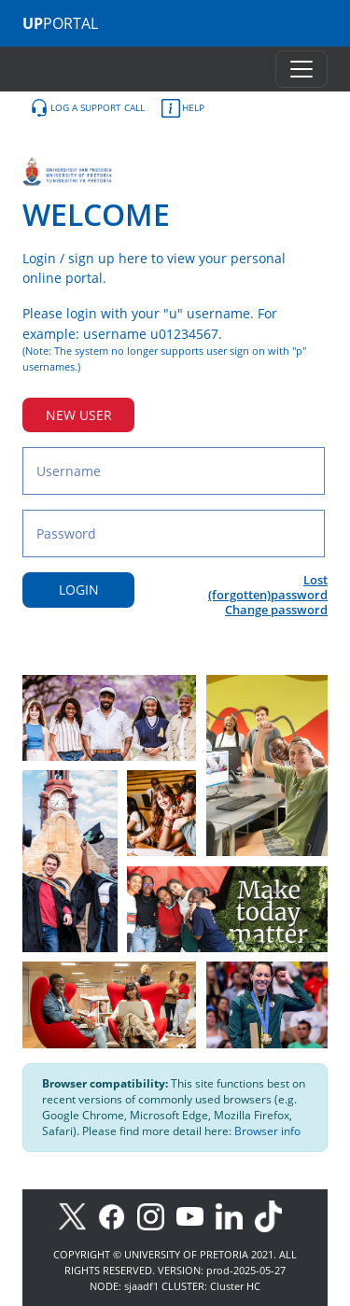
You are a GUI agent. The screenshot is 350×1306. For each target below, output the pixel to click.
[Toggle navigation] (301, 69)
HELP (182, 108)
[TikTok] (273, 1215)
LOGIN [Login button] (79, 589)
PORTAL (60, 23)
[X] (77, 1215)
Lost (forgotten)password (268, 587)
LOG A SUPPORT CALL (87, 108)
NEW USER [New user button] (79, 415)
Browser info (267, 1131)
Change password (276, 609)
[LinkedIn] (234, 1215)
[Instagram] (156, 1215)
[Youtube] (196, 1215)
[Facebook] (117, 1215)
